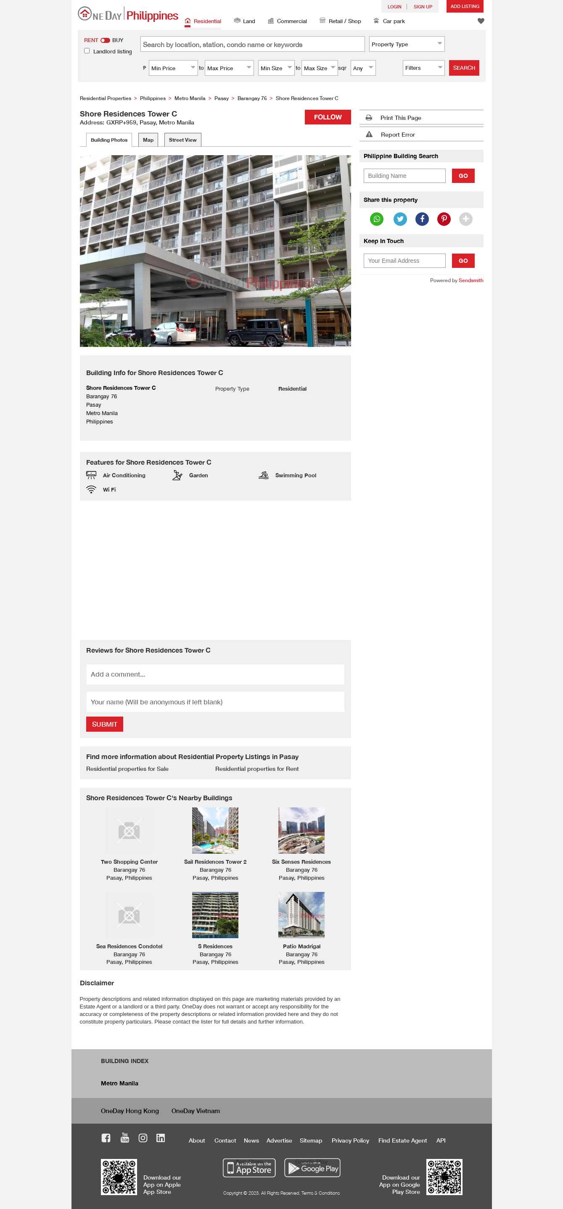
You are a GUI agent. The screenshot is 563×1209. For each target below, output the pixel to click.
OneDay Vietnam (196, 1110)
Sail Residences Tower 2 (215, 861)
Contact (225, 1140)
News (251, 1140)
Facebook (106, 1139)
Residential (203, 21)
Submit (104, 724)
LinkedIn (161, 1139)
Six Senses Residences (301, 861)
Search (464, 67)
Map (148, 140)
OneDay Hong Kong (130, 1110)
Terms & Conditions (320, 1193)
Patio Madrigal (301, 946)
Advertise (279, 1140)
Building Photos (109, 140)
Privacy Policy (350, 1140)
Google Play (311, 1161)
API (441, 1140)
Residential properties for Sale (127, 768)
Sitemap (311, 1140)
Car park (389, 21)
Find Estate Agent (402, 1140)
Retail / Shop (340, 21)
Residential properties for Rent (257, 768)
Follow (328, 117)
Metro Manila (119, 1083)
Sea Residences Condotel (129, 946)
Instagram (143, 1139)
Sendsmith (471, 280)
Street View (183, 140)
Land (244, 21)
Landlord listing (112, 51)
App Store (249, 1161)
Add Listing (465, 6)
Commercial (287, 21)
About (197, 1140)
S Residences (215, 946)
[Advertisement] (215, 570)
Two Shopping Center (129, 861)
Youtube (124, 1139)
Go (463, 175)
